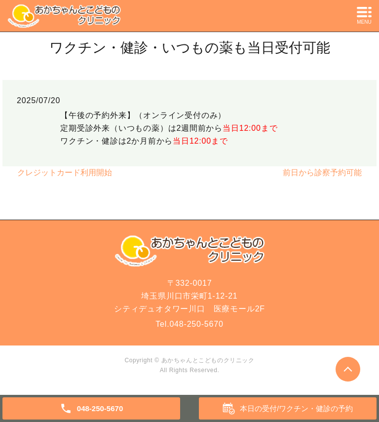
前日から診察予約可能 (322, 172)
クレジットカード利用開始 (64, 172)
